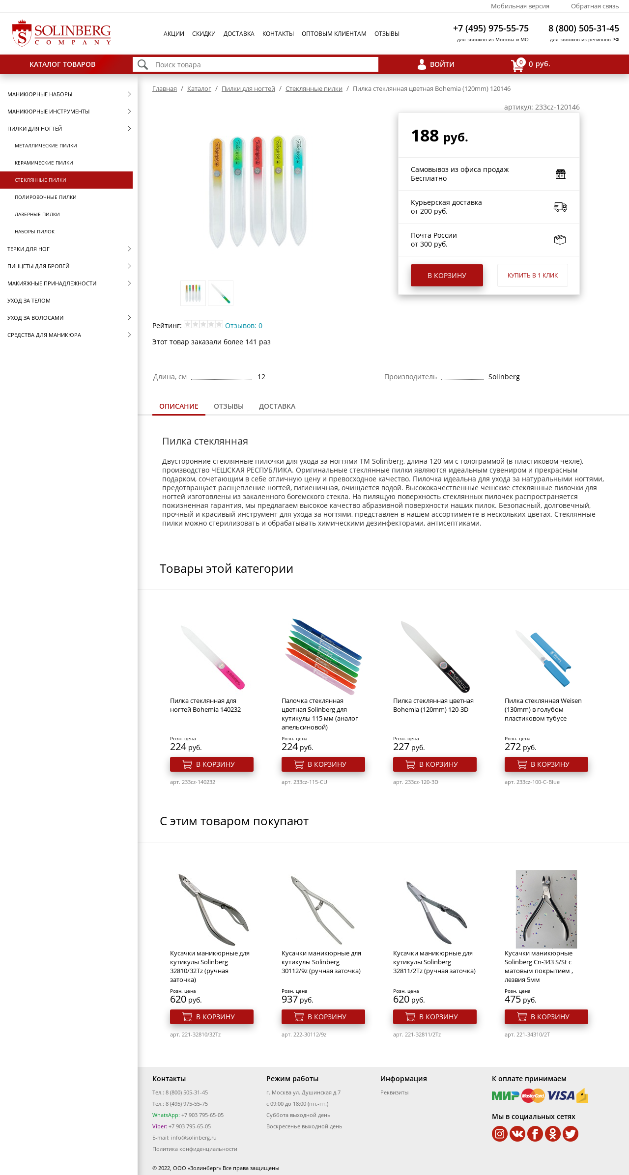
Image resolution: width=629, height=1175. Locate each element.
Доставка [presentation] (277, 406)
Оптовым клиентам (334, 33)
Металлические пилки (46, 145)
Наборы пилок (35, 231)
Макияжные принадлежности (51, 283)
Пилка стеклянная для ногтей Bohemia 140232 (205, 705)
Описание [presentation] (179, 406)
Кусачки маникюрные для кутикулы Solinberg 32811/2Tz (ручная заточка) (434, 962)
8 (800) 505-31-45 (583, 28)
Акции (174, 33)
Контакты (278, 33)
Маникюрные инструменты (48, 111)
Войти (442, 64)
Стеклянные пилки (40, 179)
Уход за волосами (35, 317)
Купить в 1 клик (533, 275)
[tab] (178, 407)
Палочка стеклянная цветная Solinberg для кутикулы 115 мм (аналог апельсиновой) (320, 713)
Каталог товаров (62, 64)
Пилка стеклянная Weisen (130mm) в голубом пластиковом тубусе (543, 709)
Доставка (239, 33)
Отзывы (387, 33)
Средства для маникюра (44, 334)
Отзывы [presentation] (229, 406)
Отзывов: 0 (243, 325)
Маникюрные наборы (39, 94)
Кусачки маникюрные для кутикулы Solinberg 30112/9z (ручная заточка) (321, 962)
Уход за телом (29, 300)
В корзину (447, 275)
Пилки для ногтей (34, 128)
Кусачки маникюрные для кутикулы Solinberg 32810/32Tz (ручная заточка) (210, 966)
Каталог (199, 88)
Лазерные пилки (37, 214)
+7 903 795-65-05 (202, 1115)
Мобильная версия (520, 5)
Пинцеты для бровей (38, 266)
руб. (530, 64)
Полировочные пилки (46, 197)
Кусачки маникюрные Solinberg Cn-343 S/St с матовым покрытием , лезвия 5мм (539, 966)
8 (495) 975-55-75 (187, 1103)
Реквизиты (394, 1092)
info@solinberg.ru (194, 1137)
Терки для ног (28, 248)
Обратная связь (595, 5)
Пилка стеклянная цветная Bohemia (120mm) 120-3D (433, 705)
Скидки (204, 33)
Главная (164, 88)
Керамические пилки (44, 162)
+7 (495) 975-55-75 (491, 28)
